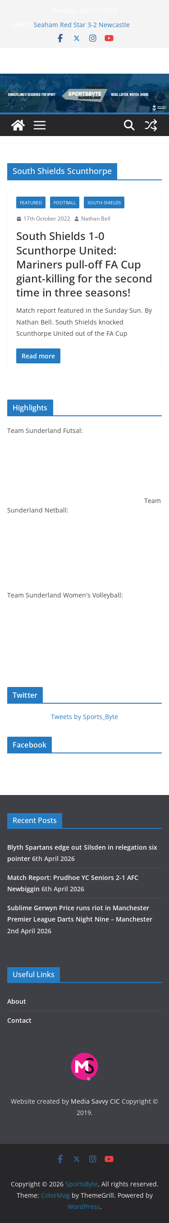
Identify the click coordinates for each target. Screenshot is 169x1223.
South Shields (104, 202)
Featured (31, 202)
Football (65, 202)
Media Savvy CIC (95, 1101)
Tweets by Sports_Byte (84, 716)
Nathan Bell (95, 218)
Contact (19, 1020)
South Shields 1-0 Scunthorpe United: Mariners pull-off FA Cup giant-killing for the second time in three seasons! (84, 264)
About (16, 1001)
